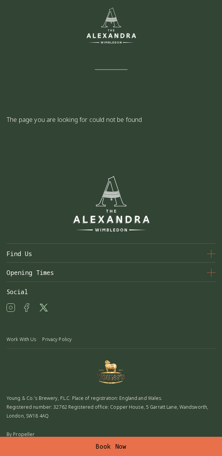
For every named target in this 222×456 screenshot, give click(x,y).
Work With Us (21, 339)
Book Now (111, 446)
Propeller (24, 434)
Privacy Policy (57, 339)
